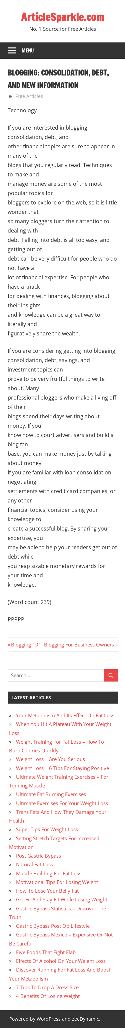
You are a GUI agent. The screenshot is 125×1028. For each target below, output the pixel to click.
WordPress (49, 1019)
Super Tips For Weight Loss (47, 829)
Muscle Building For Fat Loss (48, 873)
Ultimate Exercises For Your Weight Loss (62, 803)
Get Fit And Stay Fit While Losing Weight (61, 899)
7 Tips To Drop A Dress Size (47, 987)
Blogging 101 (26, 644)
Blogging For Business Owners (79, 644)
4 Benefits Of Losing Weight (48, 996)
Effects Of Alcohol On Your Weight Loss (61, 961)
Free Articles (29, 96)
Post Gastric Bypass (38, 855)
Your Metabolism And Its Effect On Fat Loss (65, 715)
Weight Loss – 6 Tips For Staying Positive (62, 768)
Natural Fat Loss (34, 864)
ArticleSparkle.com (62, 17)
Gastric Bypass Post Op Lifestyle (53, 925)
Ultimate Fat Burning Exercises (51, 794)
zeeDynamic (85, 1019)
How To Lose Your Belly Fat (47, 890)
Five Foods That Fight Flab (46, 952)
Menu (28, 50)
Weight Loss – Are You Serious (50, 759)
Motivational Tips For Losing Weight (57, 882)
